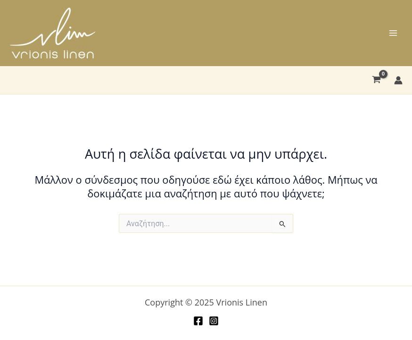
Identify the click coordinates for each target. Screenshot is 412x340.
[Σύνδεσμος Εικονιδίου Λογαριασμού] (398, 80)
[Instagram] (214, 321)
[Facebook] (198, 321)
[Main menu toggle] (393, 33)
